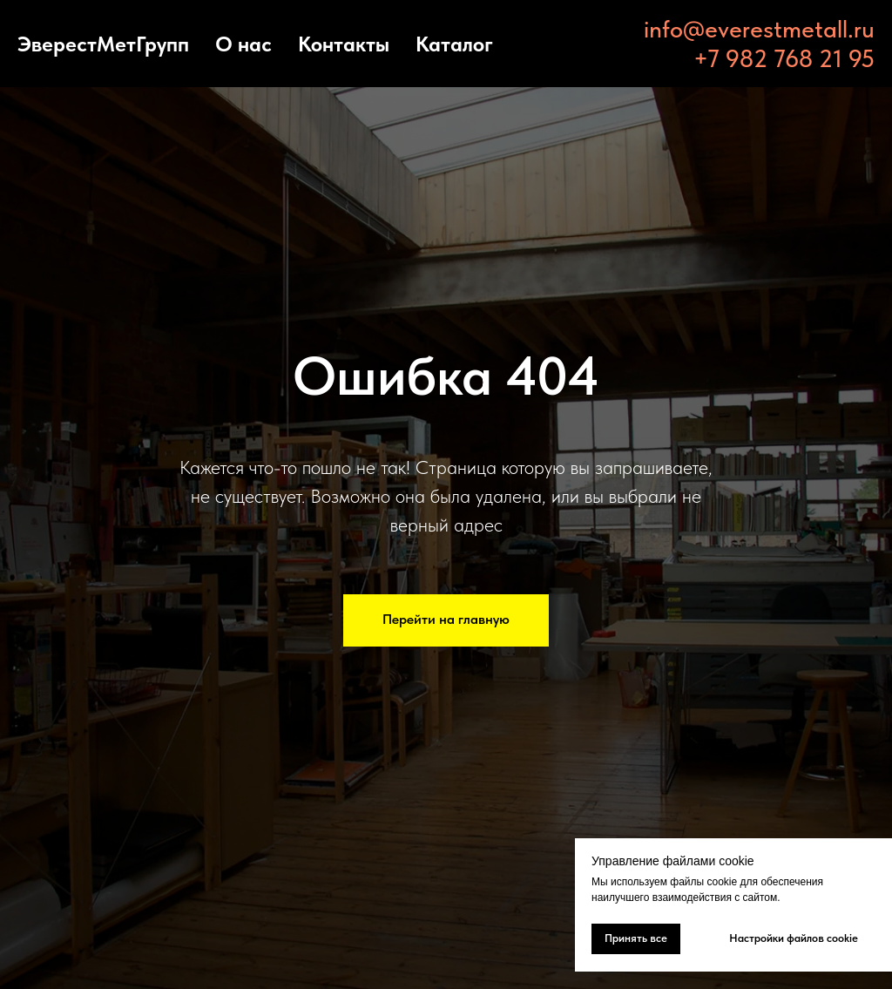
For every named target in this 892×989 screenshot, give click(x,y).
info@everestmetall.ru (759, 29)
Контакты (343, 44)
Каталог (454, 44)
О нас (243, 44)
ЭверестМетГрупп (103, 44)
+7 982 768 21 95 (784, 58)
